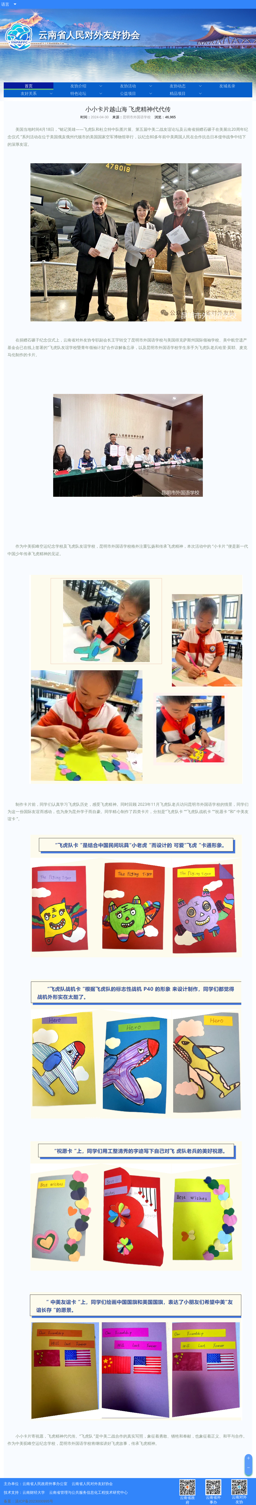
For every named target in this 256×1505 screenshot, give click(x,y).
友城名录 (227, 86)
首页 (29, 86)
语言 (5, 4)
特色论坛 (86, 93)
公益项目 (136, 93)
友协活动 (136, 86)
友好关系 (37, 93)
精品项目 (186, 93)
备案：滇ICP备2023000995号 (28, 1501)
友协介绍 (86, 86)
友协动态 (186, 86)
